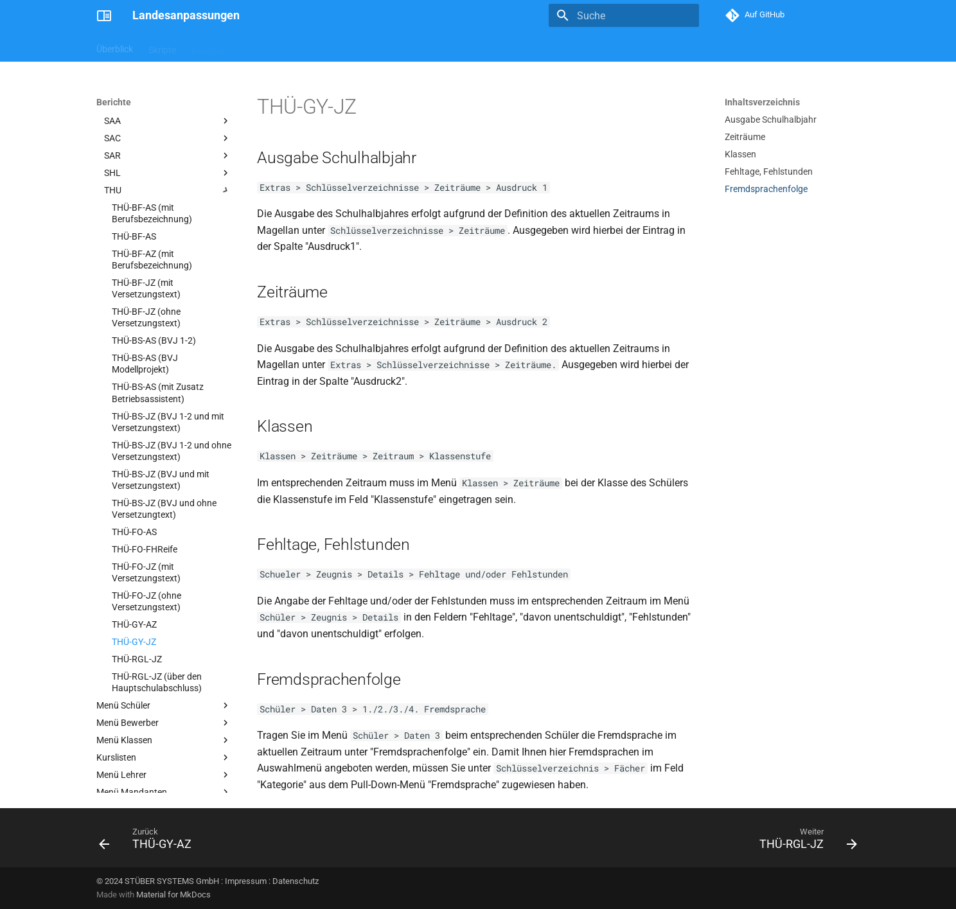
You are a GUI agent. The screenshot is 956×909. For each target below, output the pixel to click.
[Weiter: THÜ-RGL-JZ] (804, 842)
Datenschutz (295, 881)
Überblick (114, 47)
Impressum (246, 881)
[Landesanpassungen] (104, 15)
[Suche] (624, 15)
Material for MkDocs (173, 894)
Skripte (162, 47)
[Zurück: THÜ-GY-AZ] (149, 842)
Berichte (207, 47)
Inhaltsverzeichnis (762, 102)
